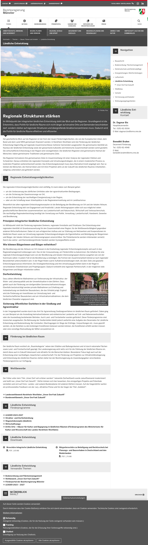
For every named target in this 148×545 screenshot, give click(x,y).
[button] (122, 3)
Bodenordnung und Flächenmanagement (23, 476)
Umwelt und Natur (115, 32)
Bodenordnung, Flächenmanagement (129, 65)
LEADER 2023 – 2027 (15, 485)
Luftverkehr (119, 77)
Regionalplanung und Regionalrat (95, 32)
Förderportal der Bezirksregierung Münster (24, 482)
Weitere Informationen (12, 513)
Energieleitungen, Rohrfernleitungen (128, 73)
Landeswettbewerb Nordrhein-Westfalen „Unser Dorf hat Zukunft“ (35, 394)
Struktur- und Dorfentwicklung (19, 418)
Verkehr (118, 93)
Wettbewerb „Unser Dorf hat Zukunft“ (22, 479)
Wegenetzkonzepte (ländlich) (18, 421)
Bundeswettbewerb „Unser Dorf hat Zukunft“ (25, 397)
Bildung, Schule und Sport (55, 32)
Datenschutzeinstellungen (74, 498)
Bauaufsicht (119, 61)
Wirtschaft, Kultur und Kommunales (134, 32)
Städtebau (119, 89)
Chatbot (9, 531)
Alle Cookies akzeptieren (48, 540)
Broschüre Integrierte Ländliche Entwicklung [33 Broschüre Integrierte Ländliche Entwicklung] (27, 447)
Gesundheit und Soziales (74, 32)
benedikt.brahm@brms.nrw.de (126, 153)
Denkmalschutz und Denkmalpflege (128, 69)
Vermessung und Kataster (124, 97)
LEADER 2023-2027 (14, 415)
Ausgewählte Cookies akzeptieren (19, 540)
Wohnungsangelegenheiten (125, 101)
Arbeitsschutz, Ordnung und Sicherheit (13, 32)
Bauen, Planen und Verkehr (35, 32)
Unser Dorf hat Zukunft (125, 85)
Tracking (10, 525)
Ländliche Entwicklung (124, 81)
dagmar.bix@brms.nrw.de (130, 131)
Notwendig (10, 518)
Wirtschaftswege (13, 424)
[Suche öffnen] (139, 23)
